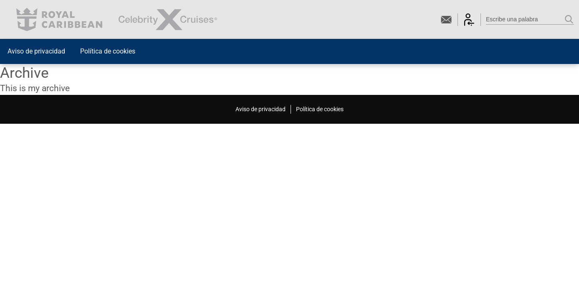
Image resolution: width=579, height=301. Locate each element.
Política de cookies (107, 51)
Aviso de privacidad (36, 51)
